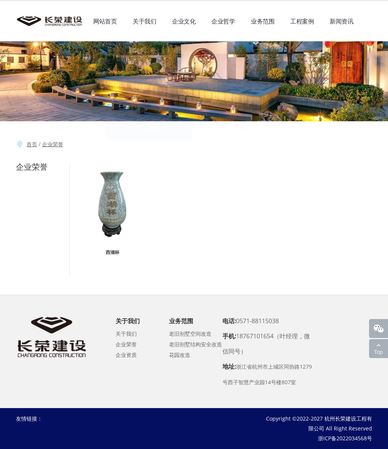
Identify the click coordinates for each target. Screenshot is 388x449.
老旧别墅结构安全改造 (195, 344)
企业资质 (126, 354)
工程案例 (302, 24)
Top (378, 351)
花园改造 (179, 354)
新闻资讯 (341, 24)
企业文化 (184, 24)
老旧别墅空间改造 (190, 333)
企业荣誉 (52, 144)
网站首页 (105, 24)
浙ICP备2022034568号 (345, 438)
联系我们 (105, 71)
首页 (32, 144)
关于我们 (144, 24)
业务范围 (262, 24)
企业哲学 (223, 24)
